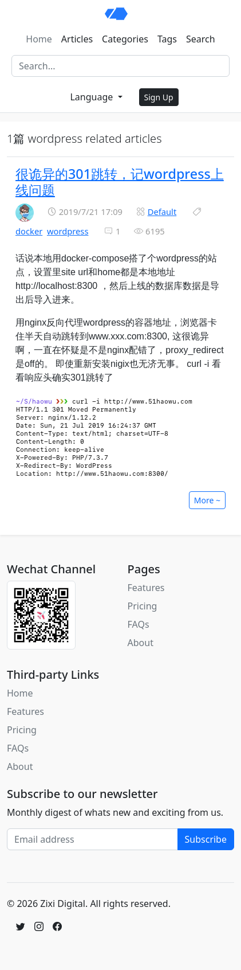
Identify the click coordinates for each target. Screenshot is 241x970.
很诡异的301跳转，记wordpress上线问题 (119, 182)
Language (92, 97)
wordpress (68, 231)
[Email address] (92, 839)
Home (39, 39)
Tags (167, 39)
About (140, 642)
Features (146, 587)
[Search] (120, 66)
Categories (125, 39)
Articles (77, 39)
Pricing (142, 606)
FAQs (138, 624)
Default (162, 211)
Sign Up (158, 97)
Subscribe (206, 839)
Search (200, 39)
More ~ (207, 500)
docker (28, 231)
